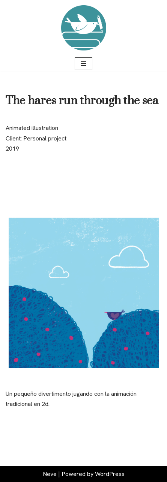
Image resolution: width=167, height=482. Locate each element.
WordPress (110, 474)
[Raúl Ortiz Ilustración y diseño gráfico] (83, 27)
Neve (50, 474)
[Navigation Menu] (83, 63)
